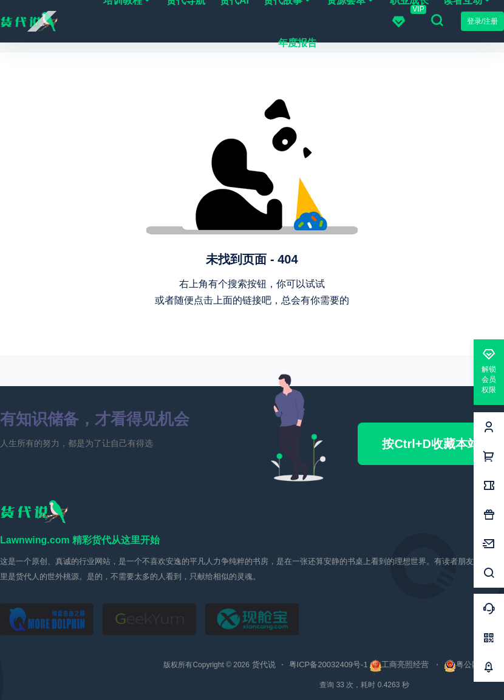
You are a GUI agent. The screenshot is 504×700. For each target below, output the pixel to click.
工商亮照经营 (405, 664)
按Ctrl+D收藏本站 (431, 443)
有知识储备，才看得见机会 (94, 419)
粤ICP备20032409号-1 (328, 664)
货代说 (263, 664)
